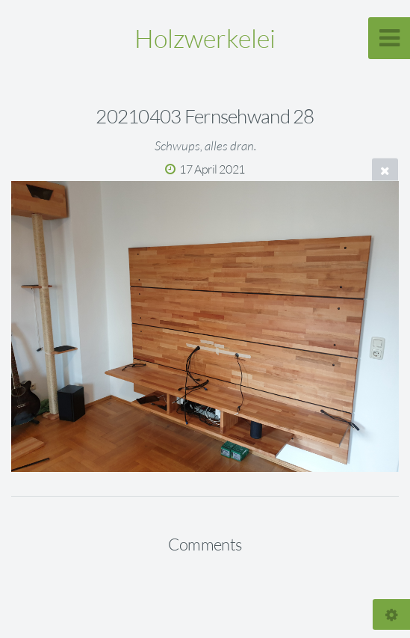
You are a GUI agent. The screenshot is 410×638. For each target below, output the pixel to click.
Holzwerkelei (205, 38)
